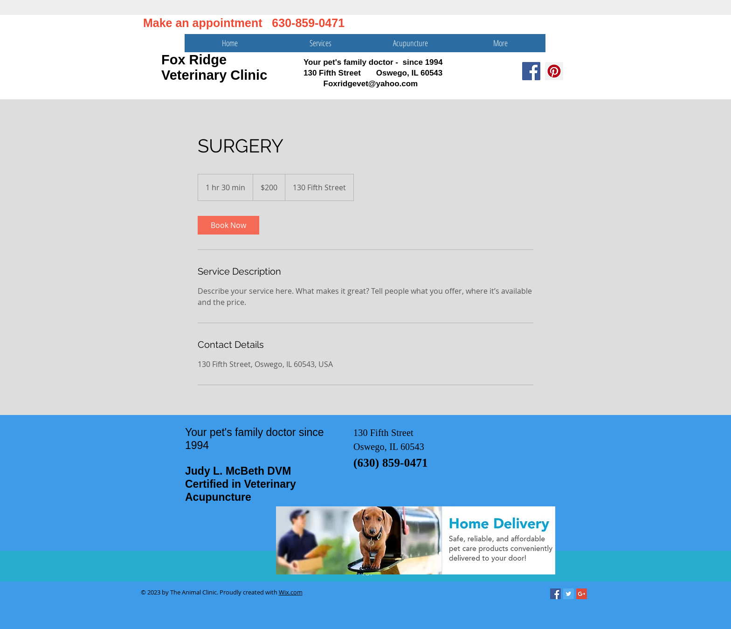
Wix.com (291, 592)
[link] (228, 225)
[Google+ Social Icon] (581, 593)
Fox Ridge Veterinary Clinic (214, 67)
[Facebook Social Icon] (531, 71)
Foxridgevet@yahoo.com (371, 83)
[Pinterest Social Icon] (554, 71)
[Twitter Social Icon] (568, 593)
